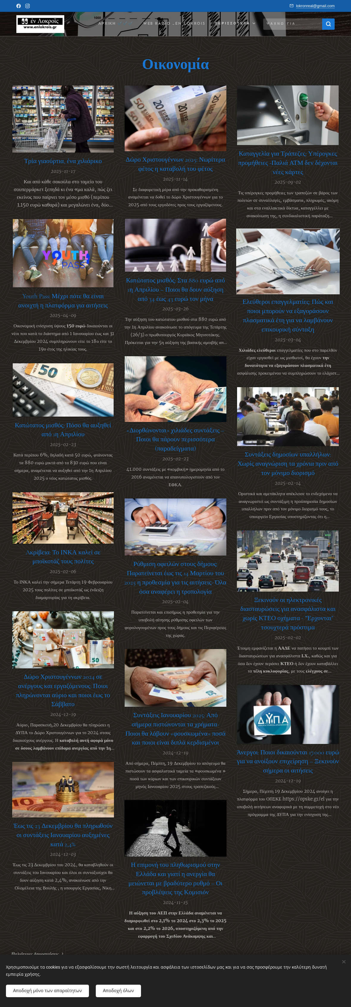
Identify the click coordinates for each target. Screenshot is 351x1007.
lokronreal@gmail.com (315, 6)
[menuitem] (110, 24)
